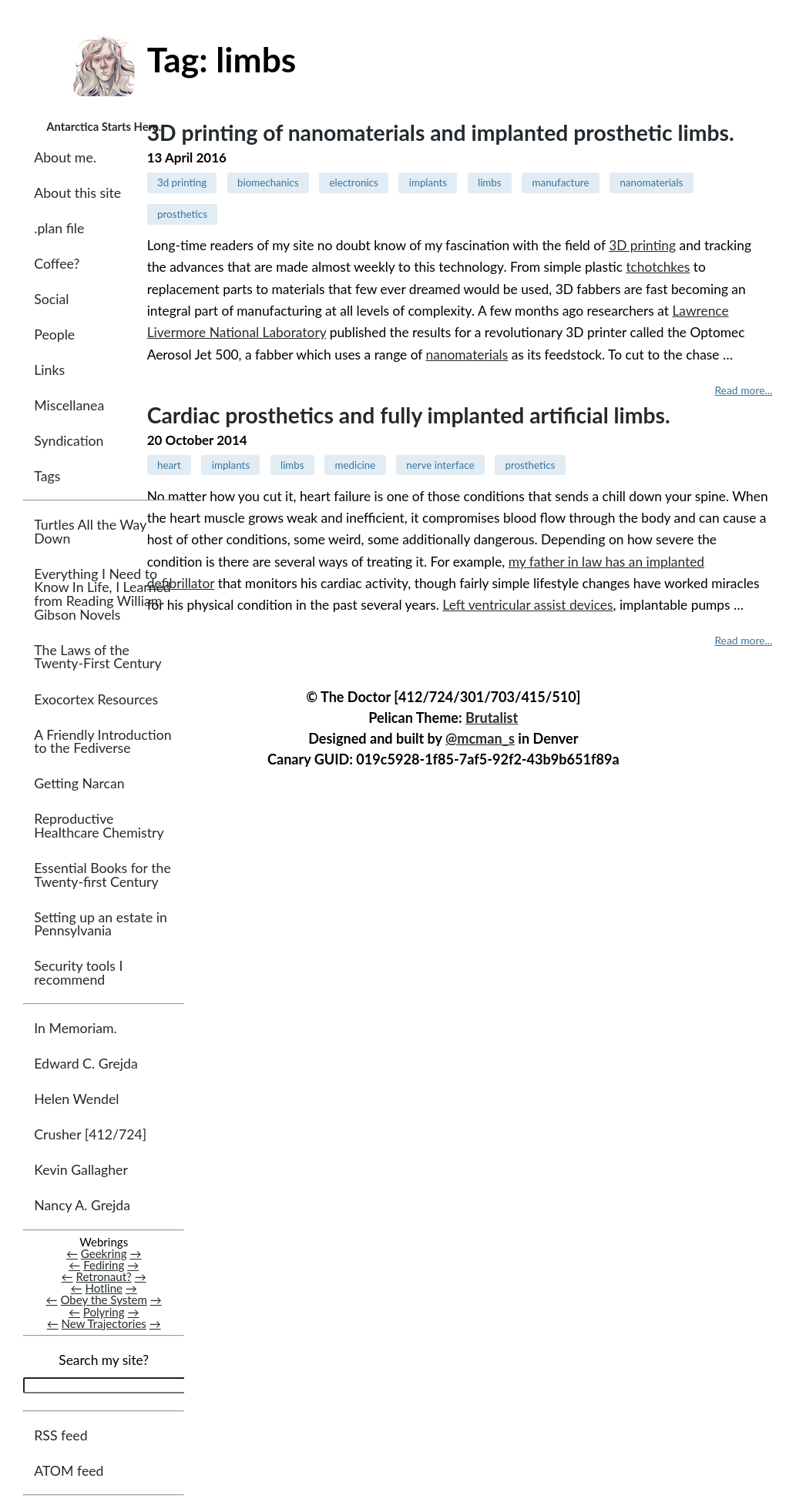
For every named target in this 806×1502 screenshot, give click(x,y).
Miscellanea (69, 405)
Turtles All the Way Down (90, 532)
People (54, 334)
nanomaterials (651, 182)
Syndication (68, 441)
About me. (65, 157)
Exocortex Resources (96, 699)
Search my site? (104, 1360)
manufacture (560, 182)
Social (51, 299)
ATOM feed (68, 1471)
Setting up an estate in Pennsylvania (100, 924)
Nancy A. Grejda (82, 1206)
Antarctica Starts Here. (103, 126)
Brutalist (491, 717)
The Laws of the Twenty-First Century (97, 657)
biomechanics (267, 182)
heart (169, 465)
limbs (490, 182)
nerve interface (440, 465)
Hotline (104, 1289)
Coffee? (56, 264)
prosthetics (182, 214)
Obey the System (103, 1300)
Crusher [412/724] (90, 1135)
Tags (47, 476)
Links (49, 370)
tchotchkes (658, 267)
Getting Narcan (79, 784)
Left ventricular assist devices (527, 605)
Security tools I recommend (78, 973)
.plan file (59, 228)
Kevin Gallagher (81, 1170)
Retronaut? (104, 1277)
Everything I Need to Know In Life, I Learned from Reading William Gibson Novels (102, 594)
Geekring (104, 1254)
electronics (353, 182)
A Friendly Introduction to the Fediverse (102, 742)
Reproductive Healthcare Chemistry (98, 826)
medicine (355, 465)
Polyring (104, 1312)
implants (428, 182)
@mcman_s (480, 738)
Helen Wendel (76, 1100)
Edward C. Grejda (86, 1064)
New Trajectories (104, 1323)
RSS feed (60, 1435)
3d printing (182, 182)
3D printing (642, 245)
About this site (77, 193)
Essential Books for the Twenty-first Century (102, 875)
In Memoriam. (75, 1029)
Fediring (103, 1266)
